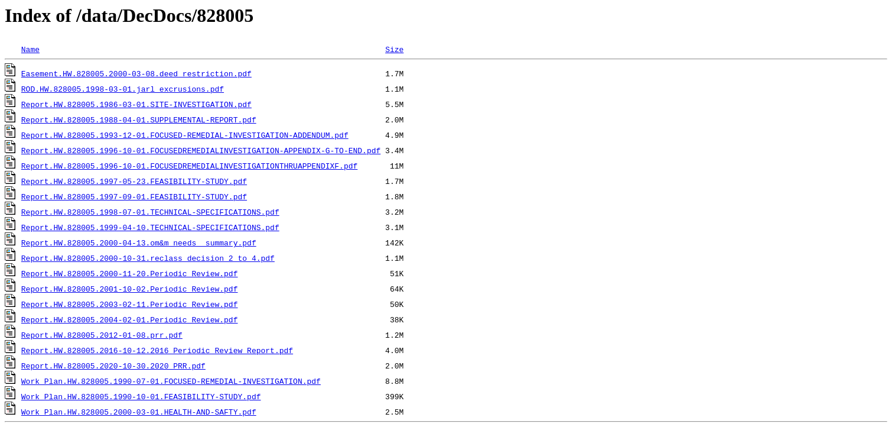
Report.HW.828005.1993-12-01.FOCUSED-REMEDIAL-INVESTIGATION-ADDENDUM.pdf (185, 135)
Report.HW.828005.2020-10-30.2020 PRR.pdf (113, 365)
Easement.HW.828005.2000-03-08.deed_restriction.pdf (136, 73)
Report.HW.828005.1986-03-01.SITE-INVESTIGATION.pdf (136, 104)
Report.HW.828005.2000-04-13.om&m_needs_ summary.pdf (138, 242)
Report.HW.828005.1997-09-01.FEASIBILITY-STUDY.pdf (134, 196)
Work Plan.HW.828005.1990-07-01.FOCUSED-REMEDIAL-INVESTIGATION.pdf (171, 381)
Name (30, 49)
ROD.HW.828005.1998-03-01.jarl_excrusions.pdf (122, 88)
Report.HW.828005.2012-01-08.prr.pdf (102, 334)
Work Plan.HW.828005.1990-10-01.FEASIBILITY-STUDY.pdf (141, 396)
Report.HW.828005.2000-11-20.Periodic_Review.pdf (129, 273)
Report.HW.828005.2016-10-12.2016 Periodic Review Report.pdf (157, 350)
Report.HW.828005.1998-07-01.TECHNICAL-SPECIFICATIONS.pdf (150, 211)
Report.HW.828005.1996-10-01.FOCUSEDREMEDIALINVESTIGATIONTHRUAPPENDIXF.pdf (189, 165)
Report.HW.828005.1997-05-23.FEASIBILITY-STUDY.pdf (134, 181)
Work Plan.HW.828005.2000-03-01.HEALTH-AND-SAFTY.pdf (138, 411)
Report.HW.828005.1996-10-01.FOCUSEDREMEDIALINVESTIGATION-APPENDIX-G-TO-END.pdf (200, 150)
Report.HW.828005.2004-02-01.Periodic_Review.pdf (129, 319)
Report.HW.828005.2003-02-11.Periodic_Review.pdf (129, 304)
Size (394, 49)
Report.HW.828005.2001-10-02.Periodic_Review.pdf (129, 288)
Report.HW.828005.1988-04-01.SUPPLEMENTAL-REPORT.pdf (138, 119)
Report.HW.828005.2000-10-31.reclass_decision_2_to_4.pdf (148, 258)
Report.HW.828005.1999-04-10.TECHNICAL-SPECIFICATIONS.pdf (150, 227)
